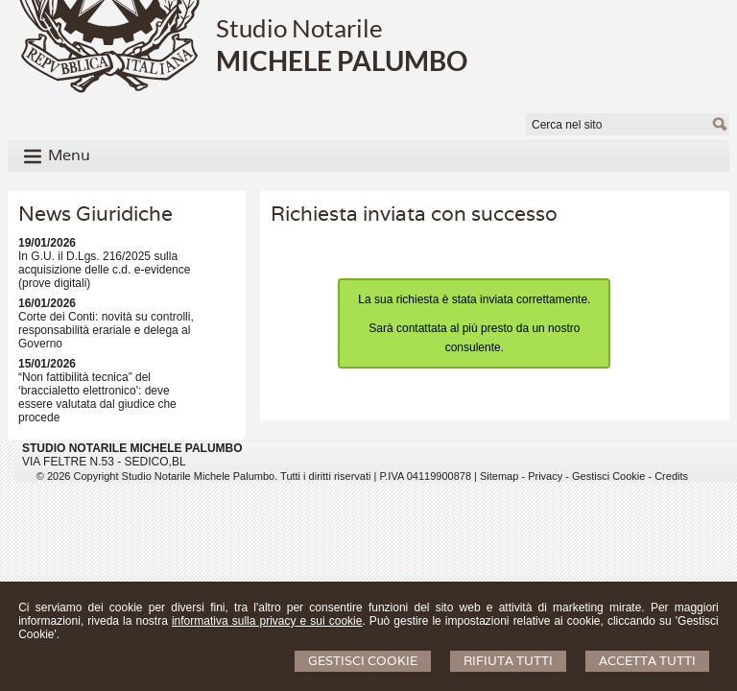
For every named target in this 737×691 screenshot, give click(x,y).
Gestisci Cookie (362, 661)
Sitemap (499, 476)
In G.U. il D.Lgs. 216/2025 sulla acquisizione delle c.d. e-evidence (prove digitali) (104, 270)
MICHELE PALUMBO (341, 60)
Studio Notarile (299, 27)
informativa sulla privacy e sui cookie (267, 621)
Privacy (545, 476)
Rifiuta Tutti (508, 661)
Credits (671, 476)
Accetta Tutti (647, 661)
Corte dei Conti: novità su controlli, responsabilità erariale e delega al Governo (106, 330)
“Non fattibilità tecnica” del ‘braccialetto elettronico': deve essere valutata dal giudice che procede (97, 397)
